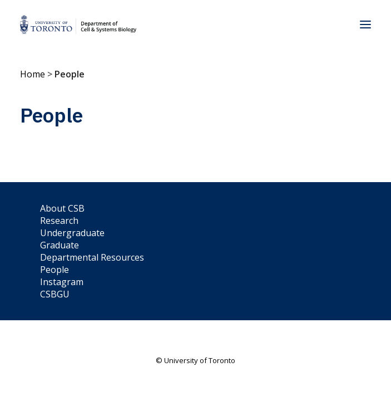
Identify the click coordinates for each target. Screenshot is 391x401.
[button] (365, 24)
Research (59, 220)
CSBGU (55, 294)
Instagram (61, 282)
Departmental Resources (92, 257)
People (54, 269)
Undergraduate (72, 233)
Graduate (59, 245)
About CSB (62, 208)
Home (32, 74)
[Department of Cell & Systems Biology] (78, 24)
